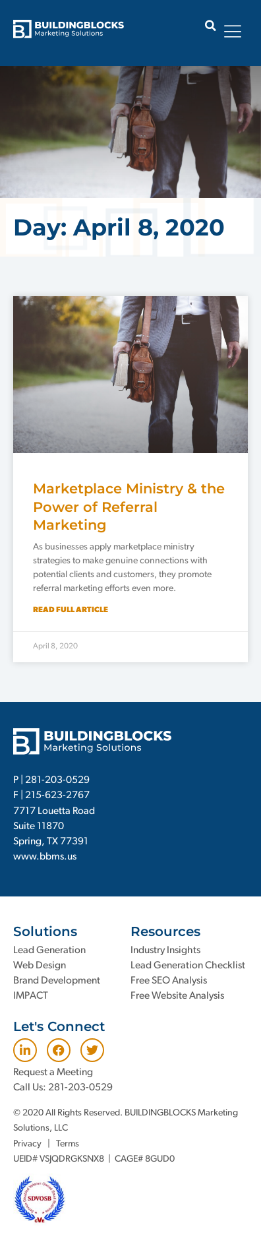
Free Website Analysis (177, 996)
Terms (67, 1144)
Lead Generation (49, 950)
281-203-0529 (57, 780)
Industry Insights (165, 950)
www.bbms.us (44, 857)
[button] (210, 25)
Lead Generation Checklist (187, 965)
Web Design (39, 965)
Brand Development (56, 981)
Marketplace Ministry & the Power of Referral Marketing (129, 506)
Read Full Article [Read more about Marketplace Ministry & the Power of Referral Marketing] (70, 610)
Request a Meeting (53, 1072)
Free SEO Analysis (168, 981)
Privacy (27, 1144)
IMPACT (30, 996)
